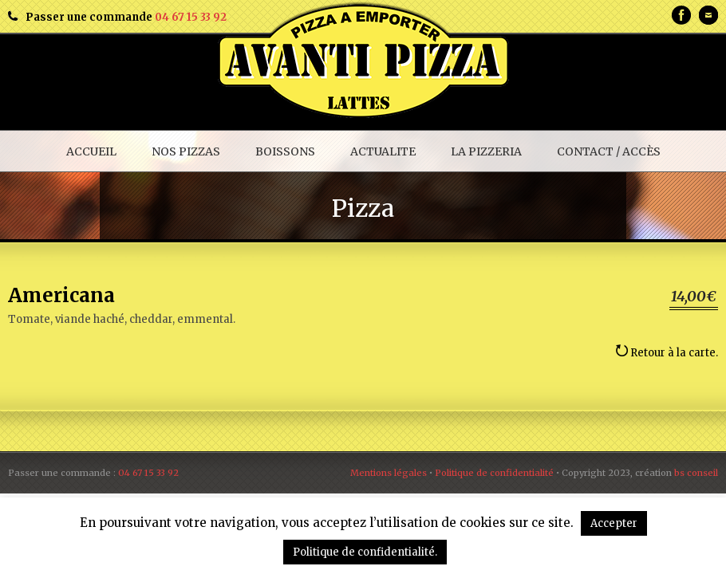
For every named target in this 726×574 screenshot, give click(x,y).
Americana (61, 295)
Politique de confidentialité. (365, 552)
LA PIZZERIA (486, 151)
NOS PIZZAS (186, 151)
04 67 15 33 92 (191, 17)
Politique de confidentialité (494, 472)
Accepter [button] (613, 523)
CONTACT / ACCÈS (609, 151)
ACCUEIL (91, 151)
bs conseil (696, 472)
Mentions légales (388, 472)
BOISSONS (285, 151)
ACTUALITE (383, 151)
